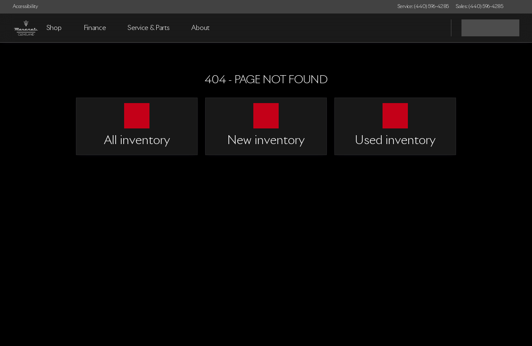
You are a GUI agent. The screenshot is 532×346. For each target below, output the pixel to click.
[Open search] (434, 28)
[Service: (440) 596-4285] (423, 7)
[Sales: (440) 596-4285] (479, 7)
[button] (522, 7)
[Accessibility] (21, 7)
